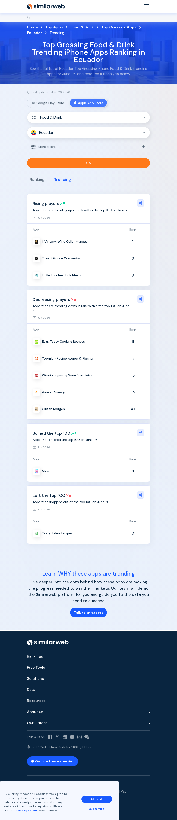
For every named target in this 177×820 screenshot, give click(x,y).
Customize (96, 809)
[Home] (46, 6)
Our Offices (37, 722)
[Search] (88, 17)
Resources (36, 700)
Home (32, 27)
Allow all (96, 799)
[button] (88, 117)
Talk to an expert (88, 612)
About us (35, 711)
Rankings (35, 656)
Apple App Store (88, 103)
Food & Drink (82, 27)
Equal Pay (119, 791)
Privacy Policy (26, 810)
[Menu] (146, 7)
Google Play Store (48, 103)
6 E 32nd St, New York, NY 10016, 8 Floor (62, 747)
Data (31, 689)
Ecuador (34, 32)
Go (88, 163)
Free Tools (36, 667)
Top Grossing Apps (118, 27)
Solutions (35, 678)
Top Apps (54, 27)
